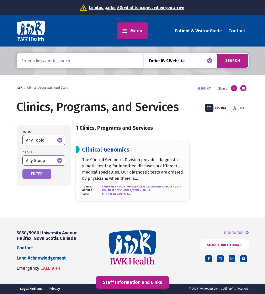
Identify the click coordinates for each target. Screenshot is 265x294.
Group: (27, 152)
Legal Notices (31, 289)
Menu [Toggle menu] (132, 31)
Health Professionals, (117, 190)
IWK (19, 87)
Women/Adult (141, 190)
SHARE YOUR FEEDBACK (224, 245)
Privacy (54, 289)
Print (205, 89)
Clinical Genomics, (114, 194)
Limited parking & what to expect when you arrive (136, 7)
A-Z (237, 108)
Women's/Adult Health (166, 186)
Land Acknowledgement (41, 258)
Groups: (87, 190)
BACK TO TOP (233, 232)
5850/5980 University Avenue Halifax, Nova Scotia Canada (47, 235)
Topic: (27, 132)
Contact (236, 31)
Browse (216, 108)
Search (232, 60)
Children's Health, (114, 186)
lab (129, 194)
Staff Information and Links (132, 282)
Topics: (87, 186)
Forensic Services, (139, 186)
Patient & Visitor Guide (198, 31)
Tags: (85, 194)
